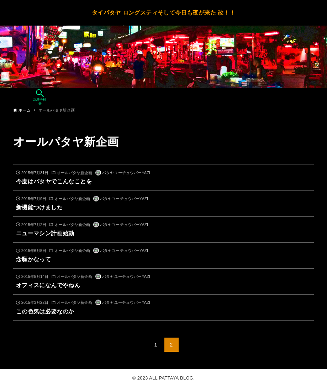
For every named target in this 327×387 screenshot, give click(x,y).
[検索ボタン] (40, 97)
